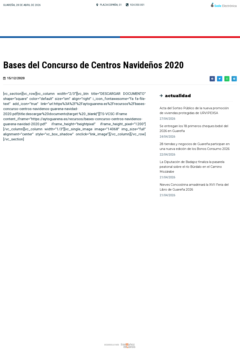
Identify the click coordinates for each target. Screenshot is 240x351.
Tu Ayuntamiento (98, 23)
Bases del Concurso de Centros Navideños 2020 (93, 65)
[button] (130, 158)
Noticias (211, 23)
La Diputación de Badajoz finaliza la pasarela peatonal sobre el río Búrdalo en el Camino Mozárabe (192, 166)
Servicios (184, 23)
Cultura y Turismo (146, 23)
